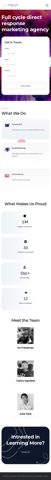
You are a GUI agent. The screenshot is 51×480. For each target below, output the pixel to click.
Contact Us (25, 452)
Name (7, 48)
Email (7, 59)
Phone (7, 70)
